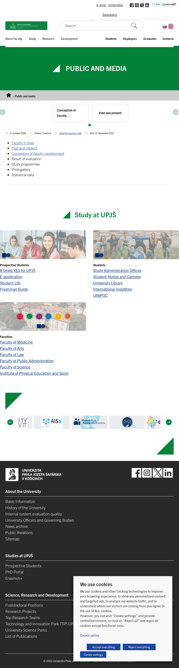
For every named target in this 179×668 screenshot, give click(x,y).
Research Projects (20, 611)
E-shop (102, 5)
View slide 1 (89, 125)
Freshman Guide (14, 289)
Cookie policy (89, 635)
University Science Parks (26, 629)
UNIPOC (100, 295)
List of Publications (21, 636)
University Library (108, 282)
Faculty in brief (23, 142)
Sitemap (12, 538)
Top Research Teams (22, 617)
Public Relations (19, 532)
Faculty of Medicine (16, 342)
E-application (11, 276)
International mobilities (112, 289)
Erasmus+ (13, 578)
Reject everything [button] (139, 647)
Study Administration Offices (117, 270)
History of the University (25, 507)
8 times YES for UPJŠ (17, 270)
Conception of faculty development (38, 153)
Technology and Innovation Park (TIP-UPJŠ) (42, 623)
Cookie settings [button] (93, 654)
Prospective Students (23, 565)
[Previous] (10, 422)
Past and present (24, 148)
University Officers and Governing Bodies (39, 520)
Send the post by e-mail (70, 133)
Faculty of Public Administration (27, 360)
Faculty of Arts (12, 348)
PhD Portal (14, 571)
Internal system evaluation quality (33, 513)
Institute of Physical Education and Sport (34, 373)
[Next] (169, 422)
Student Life (10, 282)
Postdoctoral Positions (24, 604)
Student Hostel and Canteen (117, 276)
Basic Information (20, 501)
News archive (16, 526)
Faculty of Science (15, 366)
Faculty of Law (12, 354)
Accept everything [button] (103, 647)
